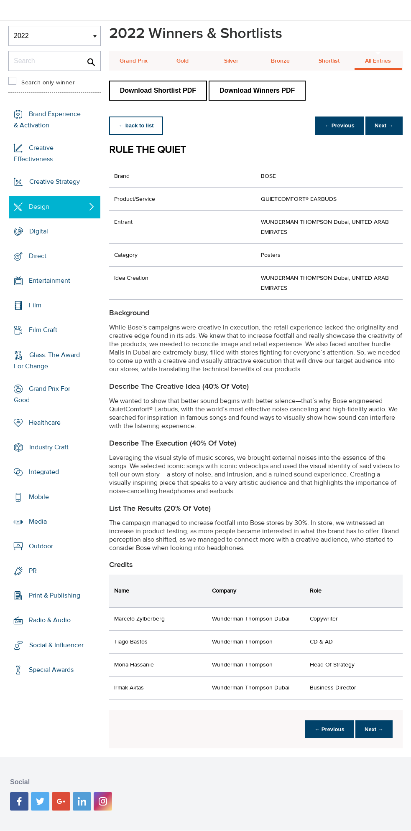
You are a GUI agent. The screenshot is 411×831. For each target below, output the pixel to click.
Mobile (39, 496)
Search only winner (48, 82)
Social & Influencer (56, 645)
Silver (231, 61)
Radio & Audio (50, 620)
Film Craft (43, 330)
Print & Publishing (54, 595)
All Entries (378, 61)
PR (33, 571)
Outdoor (41, 546)
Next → (383, 125)
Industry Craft (49, 447)
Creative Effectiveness (34, 153)
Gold (182, 61)
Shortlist (329, 61)
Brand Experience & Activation (47, 119)
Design (39, 206)
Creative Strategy (54, 181)
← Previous (337, 125)
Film (35, 305)
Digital (38, 231)
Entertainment (49, 280)
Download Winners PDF (257, 90)
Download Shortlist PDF (158, 90)
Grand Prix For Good (42, 394)
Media (38, 521)
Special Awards (51, 670)
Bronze (280, 61)
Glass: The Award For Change (47, 360)
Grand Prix (134, 61)
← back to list (137, 125)
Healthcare (45, 422)
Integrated (44, 472)
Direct (37, 256)
